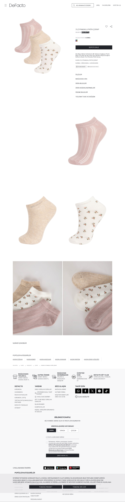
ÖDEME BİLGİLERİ (82, 92)
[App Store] (48, 468)
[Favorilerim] (106, 5)
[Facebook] (85, 391)
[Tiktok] (106, 391)
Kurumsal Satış (20, 398)
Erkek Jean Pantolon (22, 497)
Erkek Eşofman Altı (21, 493)
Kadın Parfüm (75, 359)
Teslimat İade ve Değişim (85, 97)
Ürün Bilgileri (81, 83)
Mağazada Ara (81, 79)
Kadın (51, 430)
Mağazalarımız (60, 389)
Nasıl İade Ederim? (42, 397)
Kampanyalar (40, 407)
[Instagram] (99, 391)
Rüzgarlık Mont (36, 499)
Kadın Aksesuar (45, 359)
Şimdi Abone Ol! (62, 455)
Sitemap (17, 408)
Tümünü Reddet (45, 487)
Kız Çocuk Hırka (67, 494)
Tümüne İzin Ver (79, 487)
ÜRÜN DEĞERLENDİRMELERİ (85, 88)
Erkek (62, 431)
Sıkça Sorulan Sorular (43, 389)
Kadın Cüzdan (18, 359)
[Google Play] (61, 468)
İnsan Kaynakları (21, 395)
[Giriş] (98, 5)
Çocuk (73, 431)
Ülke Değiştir (83, 397)
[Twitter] (92, 391)
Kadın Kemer (31, 359)
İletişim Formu (60, 392)
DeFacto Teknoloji (21, 405)
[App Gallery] (74, 468)
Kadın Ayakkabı (60, 359)
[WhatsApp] (78, 391)
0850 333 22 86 (60, 397)
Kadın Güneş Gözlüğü (91, 359)
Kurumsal (18, 389)
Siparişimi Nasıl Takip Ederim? (43, 393)
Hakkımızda (19, 392)
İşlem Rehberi (39, 404)
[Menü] (5, 5)
